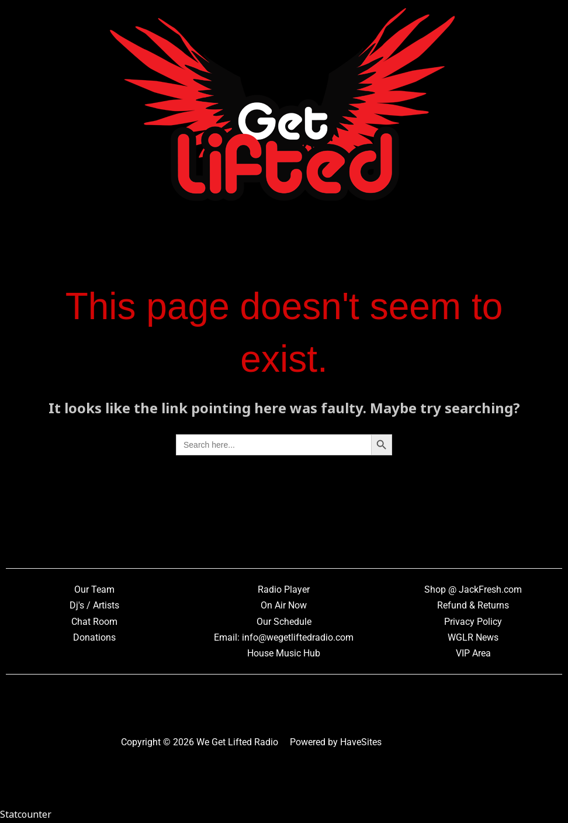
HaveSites (361, 742)
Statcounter (25, 814)
